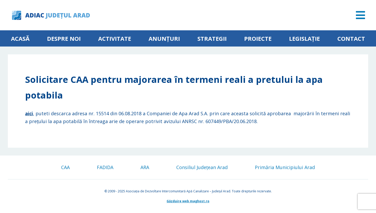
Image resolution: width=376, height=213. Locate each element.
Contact (351, 38)
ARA (144, 167)
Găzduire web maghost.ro (188, 201)
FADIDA (105, 167)
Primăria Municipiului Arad (285, 167)
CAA (65, 167)
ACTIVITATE (114, 38)
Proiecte (258, 38)
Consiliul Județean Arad (202, 167)
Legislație (304, 38)
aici (29, 113)
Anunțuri (164, 38)
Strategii (212, 38)
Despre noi (64, 38)
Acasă (20, 38)
